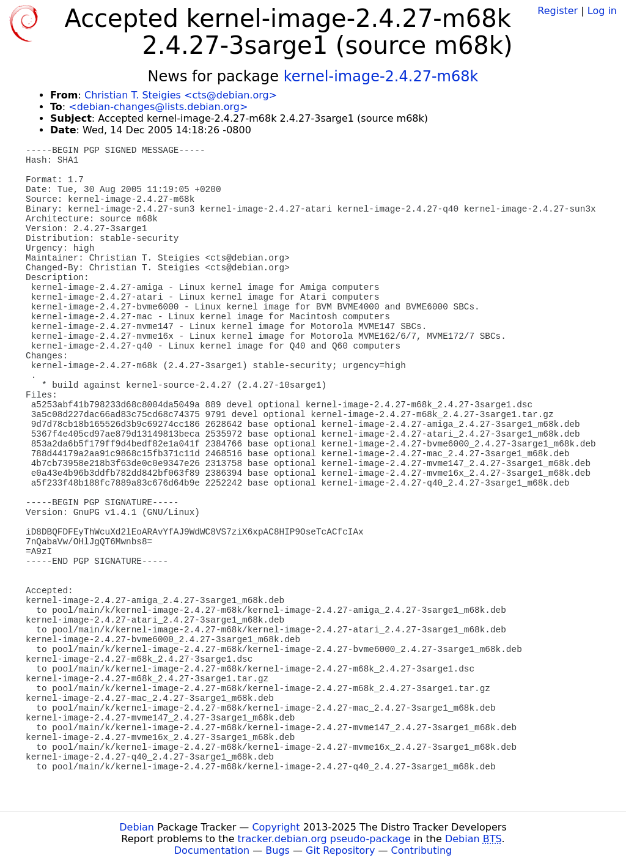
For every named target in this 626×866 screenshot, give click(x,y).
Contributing (421, 850)
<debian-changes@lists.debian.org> (158, 107)
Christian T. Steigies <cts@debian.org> (180, 95)
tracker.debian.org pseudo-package (324, 839)
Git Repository (340, 850)
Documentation (211, 850)
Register (557, 11)
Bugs (277, 850)
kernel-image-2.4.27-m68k (381, 76)
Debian (136, 827)
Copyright (276, 827)
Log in (602, 11)
